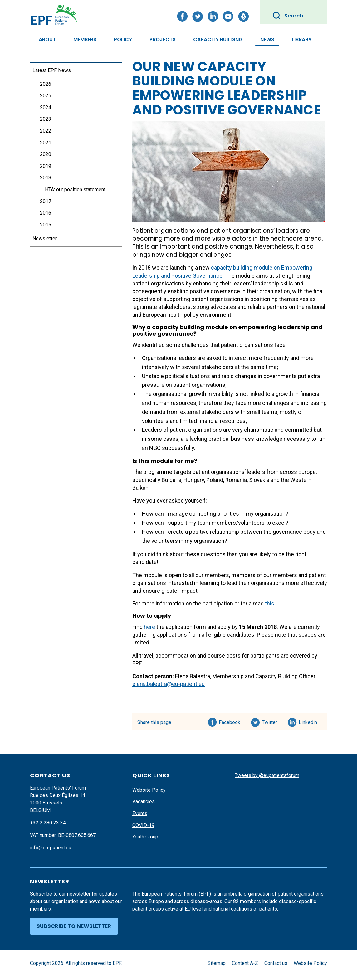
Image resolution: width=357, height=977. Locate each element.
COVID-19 (143, 825)
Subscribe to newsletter (74, 926)
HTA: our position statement (75, 189)
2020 (45, 154)
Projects (162, 39)
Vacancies (143, 801)
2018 (45, 178)
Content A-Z (245, 963)
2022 (45, 131)
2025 (45, 96)
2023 (45, 119)
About (47, 39)
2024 (45, 107)
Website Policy (149, 790)
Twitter (271, 721)
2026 (45, 84)
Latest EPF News (51, 70)
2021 (45, 143)
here (149, 627)
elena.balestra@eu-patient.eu (168, 684)
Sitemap (217, 963)
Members (84, 39)
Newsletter (44, 238)
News (267, 39)
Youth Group (145, 837)
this (269, 603)
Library (301, 39)
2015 (45, 225)
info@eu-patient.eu (50, 848)
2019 (45, 166)
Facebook (229, 721)
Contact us (275, 963)
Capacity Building (218, 39)
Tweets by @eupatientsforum (267, 775)
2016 (45, 213)
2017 (45, 201)
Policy (123, 39)
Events (139, 813)
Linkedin (308, 721)
